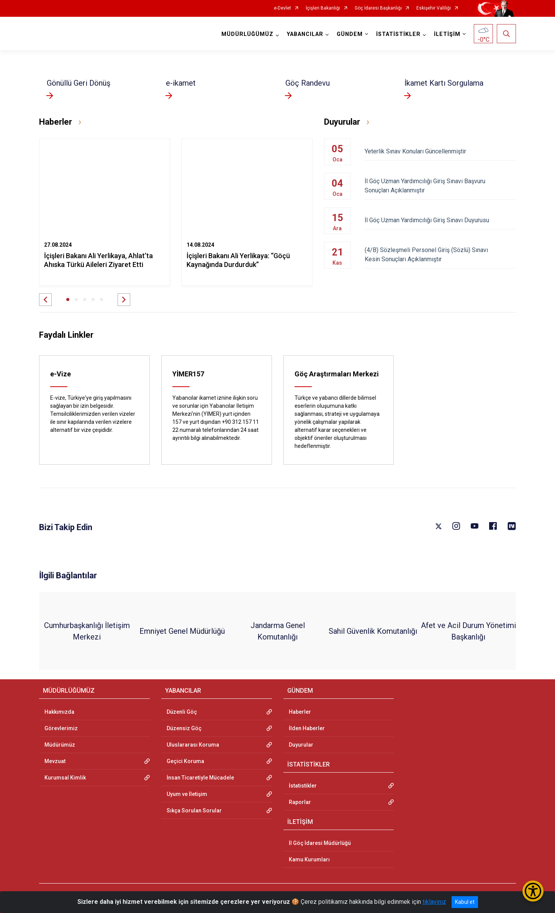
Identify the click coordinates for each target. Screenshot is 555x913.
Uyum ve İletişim (187, 794)
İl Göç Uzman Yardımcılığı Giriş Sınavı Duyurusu (440, 220)
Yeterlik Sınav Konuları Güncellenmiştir (440, 151)
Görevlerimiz (61, 728)
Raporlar (300, 802)
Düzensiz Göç (184, 728)
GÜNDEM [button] (350, 34)
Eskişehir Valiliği (433, 8)
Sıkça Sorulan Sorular (194, 810)
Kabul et (465, 902)
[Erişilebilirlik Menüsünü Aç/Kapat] (533, 891)
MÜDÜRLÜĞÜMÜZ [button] (247, 34)
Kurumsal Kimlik (65, 778)
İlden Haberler (307, 728)
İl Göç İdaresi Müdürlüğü (320, 843)
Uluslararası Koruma (193, 745)
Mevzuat (54, 761)
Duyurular (301, 745)
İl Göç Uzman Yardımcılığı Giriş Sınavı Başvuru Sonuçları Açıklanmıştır (440, 185)
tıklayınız (434, 901)
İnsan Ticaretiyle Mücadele (200, 778)
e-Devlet (282, 8)
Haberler (300, 712)
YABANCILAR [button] (305, 34)
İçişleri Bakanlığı (323, 8)
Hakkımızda (59, 712)
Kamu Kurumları (309, 859)
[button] (45, 299)
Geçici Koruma (185, 761)
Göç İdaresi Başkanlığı (378, 8)
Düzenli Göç (182, 712)
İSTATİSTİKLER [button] (398, 34)
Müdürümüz (59, 745)
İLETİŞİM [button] (447, 34)
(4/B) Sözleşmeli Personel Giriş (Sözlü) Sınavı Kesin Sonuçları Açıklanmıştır (440, 254)
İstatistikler (303, 786)
